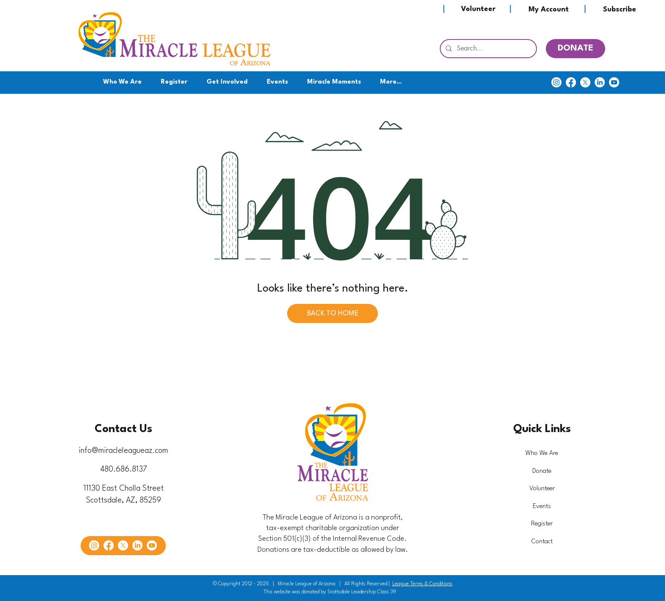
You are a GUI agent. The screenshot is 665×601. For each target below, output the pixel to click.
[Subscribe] (619, 9)
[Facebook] (571, 82)
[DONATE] (575, 48)
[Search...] (487, 48)
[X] (585, 82)
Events (542, 506)
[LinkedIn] (600, 82)
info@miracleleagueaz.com (123, 451)
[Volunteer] (478, 9)
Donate (541, 471)
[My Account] (548, 9)
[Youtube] (614, 82)
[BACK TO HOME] (332, 313)
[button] (227, 82)
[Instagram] (556, 82)
